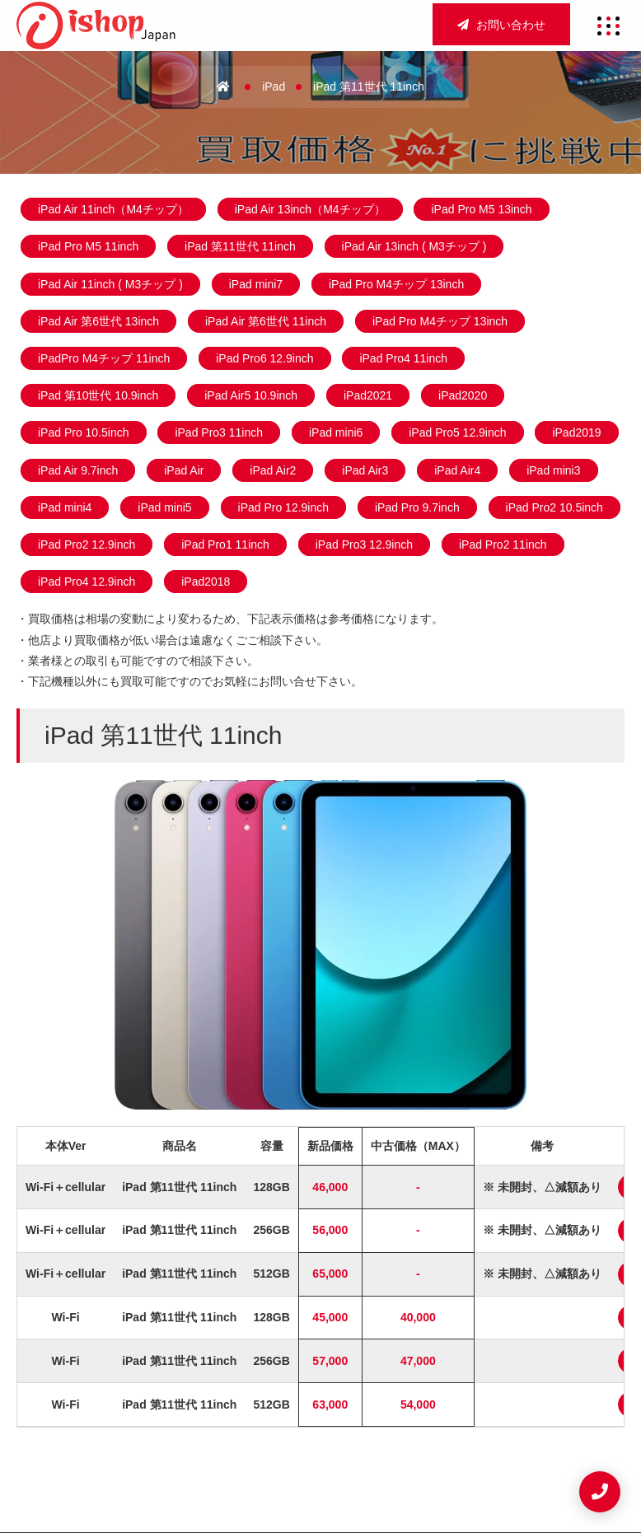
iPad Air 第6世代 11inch (265, 321)
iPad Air (184, 470)
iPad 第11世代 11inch (240, 246)
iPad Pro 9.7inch (417, 507)
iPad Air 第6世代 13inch (98, 321)
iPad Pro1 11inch (225, 544)
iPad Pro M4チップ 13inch (396, 284)
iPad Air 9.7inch (78, 470)
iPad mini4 (64, 507)
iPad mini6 (336, 432)
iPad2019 (576, 432)
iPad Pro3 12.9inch (364, 544)
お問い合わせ (501, 24)
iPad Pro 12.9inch (284, 507)
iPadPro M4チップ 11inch (104, 358)
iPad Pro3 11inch (219, 432)
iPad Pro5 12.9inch (457, 432)
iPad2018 (205, 581)
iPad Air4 (457, 470)
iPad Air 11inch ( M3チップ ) (110, 284)
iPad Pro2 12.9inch (86, 544)
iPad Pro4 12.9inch (86, 581)
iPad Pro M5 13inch (481, 209)
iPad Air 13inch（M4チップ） (310, 209)
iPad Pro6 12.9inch (264, 358)
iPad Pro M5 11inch (88, 246)
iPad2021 (368, 395)
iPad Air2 (273, 470)
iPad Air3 (365, 470)
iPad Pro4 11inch (403, 358)
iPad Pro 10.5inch (83, 432)
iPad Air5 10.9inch (250, 395)
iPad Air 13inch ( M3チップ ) (414, 246)
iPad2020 (462, 395)
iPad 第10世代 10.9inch (98, 395)
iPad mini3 (553, 470)
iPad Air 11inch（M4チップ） (113, 209)
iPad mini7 (256, 284)
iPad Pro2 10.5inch (554, 507)
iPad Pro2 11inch (503, 544)
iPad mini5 (164, 507)
